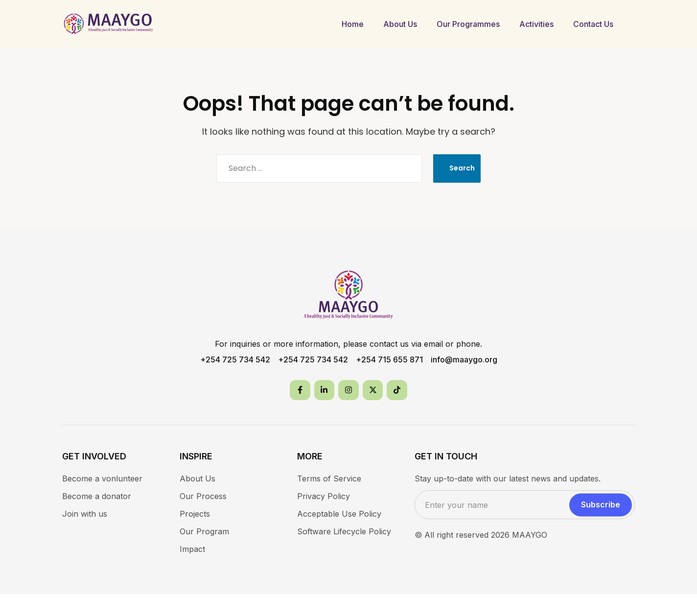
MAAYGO (529, 539)
